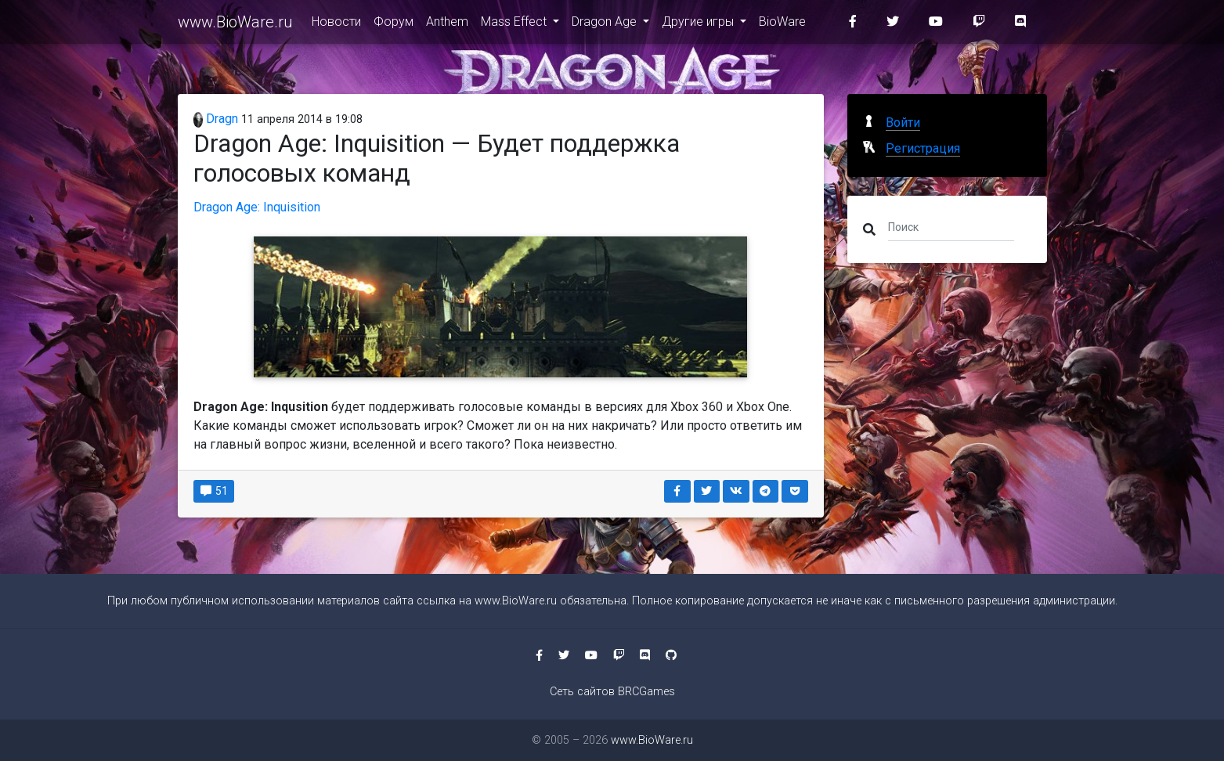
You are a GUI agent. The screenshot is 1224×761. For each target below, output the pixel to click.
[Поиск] (951, 226)
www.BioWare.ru (235, 25)
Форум (393, 24)
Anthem (447, 24)
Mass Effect (515, 24)
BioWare (782, 24)
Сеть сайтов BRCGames (612, 691)
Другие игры (699, 24)
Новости (336, 24)
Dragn (216, 118)
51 (214, 491)
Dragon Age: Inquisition (256, 207)
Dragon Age (606, 24)
